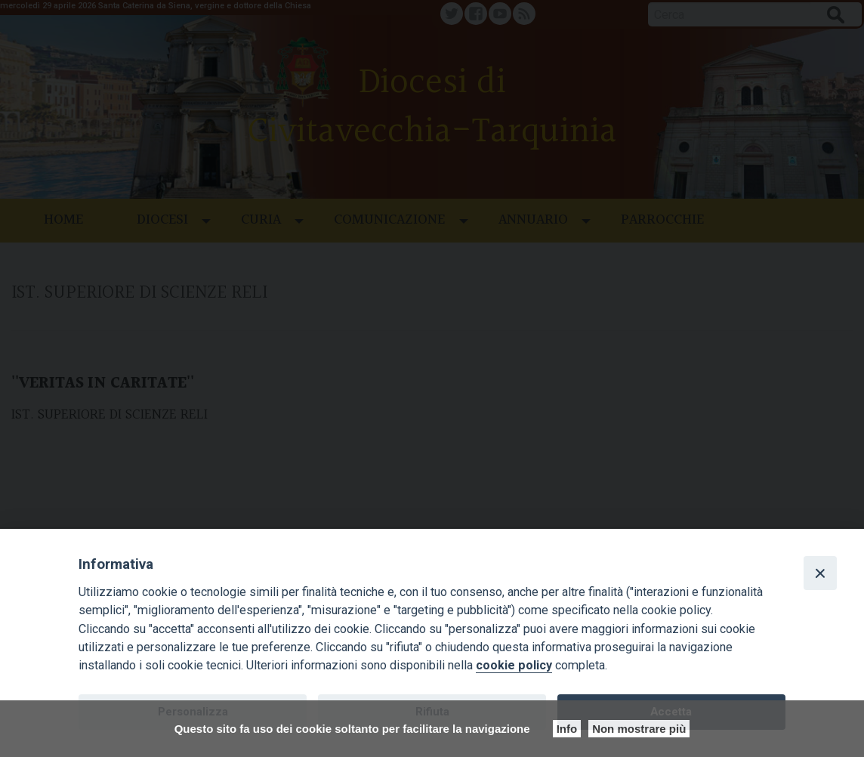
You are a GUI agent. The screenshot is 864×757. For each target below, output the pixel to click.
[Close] (820, 572)
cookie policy (514, 665)
